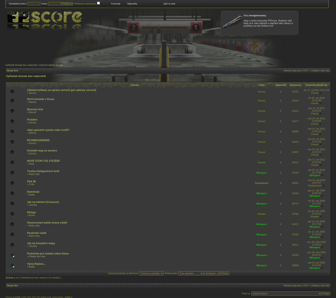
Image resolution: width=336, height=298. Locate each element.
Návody (32, 102)
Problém (32, 119)
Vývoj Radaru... (36, 263)
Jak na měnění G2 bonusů (43, 202)
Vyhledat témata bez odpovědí (21, 65)
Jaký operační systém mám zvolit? (48, 130)
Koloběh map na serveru (42, 150)
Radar (32, 195)
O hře (31, 184)
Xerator (262, 214)
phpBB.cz (68, 297)
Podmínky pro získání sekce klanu (48, 253)
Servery (32, 93)
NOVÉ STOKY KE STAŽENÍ (43, 160)
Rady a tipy (34, 174)
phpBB (17, 297)
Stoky (31, 164)
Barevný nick (35, 109)
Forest (261, 91)
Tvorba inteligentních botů (43, 171)
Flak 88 (31, 181)
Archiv (32, 215)
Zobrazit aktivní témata (51, 65)
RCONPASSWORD (38, 140)
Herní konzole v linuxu (40, 99)
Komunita (115, 4)
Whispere (261, 172)
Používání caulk (36, 232)
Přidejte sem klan (37, 256)
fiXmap (31, 212)
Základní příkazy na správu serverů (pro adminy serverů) (61, 90)
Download (33, 191)
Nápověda (132, 4)
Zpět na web (169, 4)
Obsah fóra (12, 71)
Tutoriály (33, 205)
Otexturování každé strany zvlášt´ (47, 222)
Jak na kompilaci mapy (41, 243)
